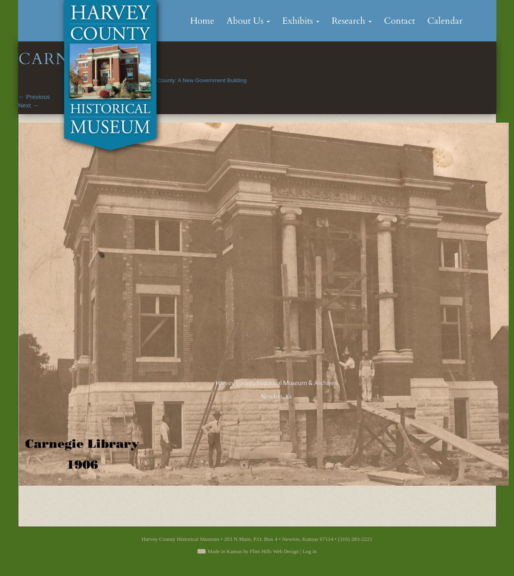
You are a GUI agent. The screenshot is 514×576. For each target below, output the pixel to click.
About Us (248, 21)
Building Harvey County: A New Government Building (182, 80)
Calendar (444, 21)
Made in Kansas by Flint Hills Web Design (253, 551)
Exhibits (300, 21)
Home (202, 21)
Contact (399, 21)
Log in (309, 551)
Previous (34, 96)
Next (28, 105)
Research (352, 21)
